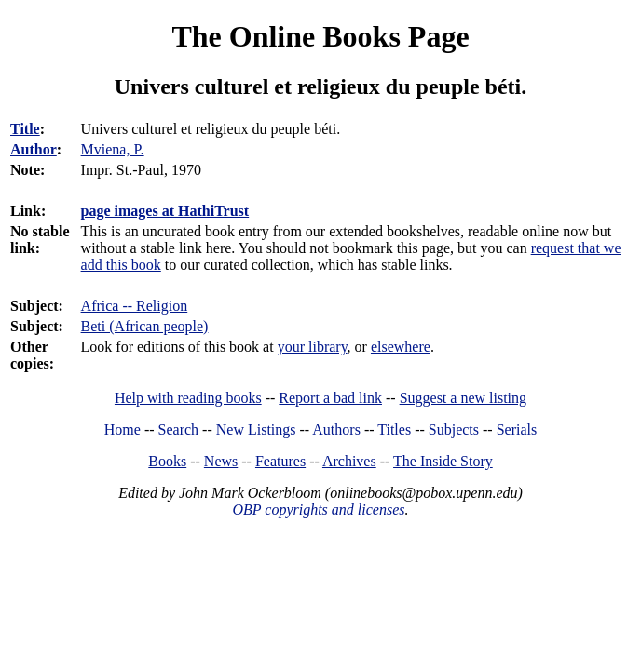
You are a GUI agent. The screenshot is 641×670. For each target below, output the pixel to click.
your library (313, 347)
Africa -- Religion (134, 306)
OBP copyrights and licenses (318, 509)
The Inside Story (443, 461)
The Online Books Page (320, 36)
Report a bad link (330, 398)
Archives (349, 461)
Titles (394, 429)
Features (280, 461)
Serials (517, 429)
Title (25, 129)
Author (33, 149)
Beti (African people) (145, 326)
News (221, 461)
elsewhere (400, 347)
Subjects (454, 429)
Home (122, 429)
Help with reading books (188, 398)
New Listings (256, 429)
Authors (336, 429)
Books (167, 461)
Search (178, 429)
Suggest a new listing (463, 398)
